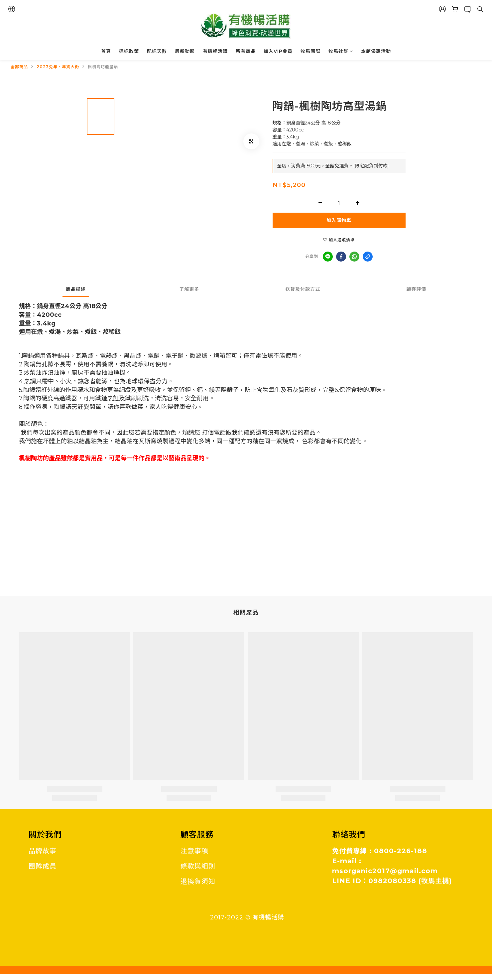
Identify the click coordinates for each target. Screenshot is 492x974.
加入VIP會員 (278, 51)
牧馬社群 (340, 51)
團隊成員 (43, 866)
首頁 (106, 51)
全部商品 (19, 66)
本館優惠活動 (376, 51)
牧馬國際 (310, 51)
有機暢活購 (215, 51)
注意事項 (194, 851)
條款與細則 (198, 866)
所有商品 (246, 51)
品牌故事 (43, 851)
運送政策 (129, 51)
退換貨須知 (198, 881)
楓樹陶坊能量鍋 (103, 66)
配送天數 (157, 51)
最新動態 (185, 51)
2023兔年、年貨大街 (58, 66)
